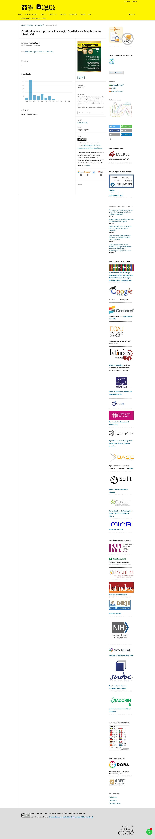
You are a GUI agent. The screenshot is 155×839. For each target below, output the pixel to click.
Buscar (132, 14)
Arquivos (30, 25)
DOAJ (131, 468)
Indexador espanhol (116, 529)
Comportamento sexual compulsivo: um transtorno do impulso (121, 220)
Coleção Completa (31, 14)
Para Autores (113, 800)
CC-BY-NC (88, 165)
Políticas (53, 14)
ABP (90, 14)
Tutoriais (63, 14)
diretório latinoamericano (118, 595)
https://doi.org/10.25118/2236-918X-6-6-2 (39, 52)
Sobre (43, 14)
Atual (20, 14)
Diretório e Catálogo (116, 365)
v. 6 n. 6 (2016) (39, 25)
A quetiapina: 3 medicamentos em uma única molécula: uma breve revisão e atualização (121, 212)
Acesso (134, 1)
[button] (114, 126)
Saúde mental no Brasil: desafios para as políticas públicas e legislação (120, 228)
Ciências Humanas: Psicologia (119, 278)
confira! (112, 190)
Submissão (73, 14)
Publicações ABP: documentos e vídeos (33, 18)
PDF (81, 78)
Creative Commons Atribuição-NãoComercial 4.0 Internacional (71, 817)
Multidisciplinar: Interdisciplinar (120, 280)
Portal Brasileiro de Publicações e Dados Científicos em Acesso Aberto (120, 513)
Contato (82, 14)
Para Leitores (113, 797)
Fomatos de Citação (85, 113)
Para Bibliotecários (114, 803)
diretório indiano (115, 614)
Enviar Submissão (116, 73)
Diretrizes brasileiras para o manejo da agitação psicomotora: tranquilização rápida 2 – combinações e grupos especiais (120, 248)
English (113, 88)
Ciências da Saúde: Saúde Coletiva (121, 275)
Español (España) (117, 91)
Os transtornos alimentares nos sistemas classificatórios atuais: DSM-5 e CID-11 (120, 237)
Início (23, 25)
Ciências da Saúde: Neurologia (120, 273)
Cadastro (127, 1)
